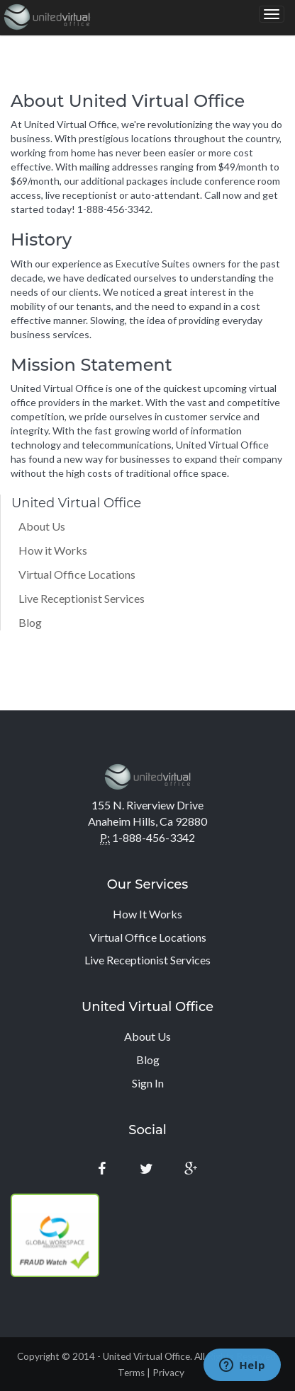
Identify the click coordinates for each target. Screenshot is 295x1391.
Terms (131, 1372)
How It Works (147, 913)
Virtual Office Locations (76, 574)
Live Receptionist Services (81, 598)
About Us (41, 526)
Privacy (168, 1372)
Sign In (148, 1083)
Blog (30, 622)
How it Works (52, 550)
